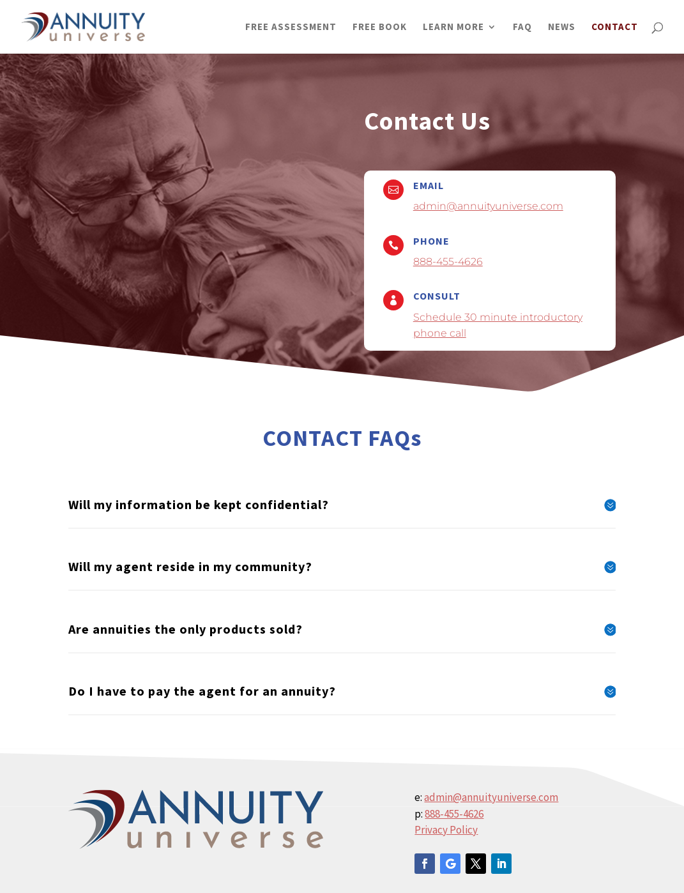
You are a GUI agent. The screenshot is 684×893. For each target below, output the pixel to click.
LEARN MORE (453, 27)
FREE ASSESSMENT (291, 27)
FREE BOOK (380, 27)
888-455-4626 (448, 262)
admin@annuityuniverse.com (488, 206)
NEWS (561, 27)
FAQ (522, 27)
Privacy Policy (446, 830)
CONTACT (614, 27)
